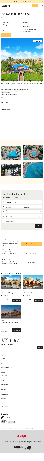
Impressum (17, 428)
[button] (39, 6)
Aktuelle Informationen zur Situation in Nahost (21, 1)
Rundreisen (3, 389)
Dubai (2, 363)
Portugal (3, 372)
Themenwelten (5, 384)
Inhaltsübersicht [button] (6, 109)
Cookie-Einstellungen (29, 428)
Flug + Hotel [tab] (6, 197)
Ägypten (3, 360)
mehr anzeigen (5, 102)
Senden (40, 347)
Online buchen (5, 34)
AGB (22, 428)
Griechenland (4, 375)
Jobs (6, 428)
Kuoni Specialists (4, 406)
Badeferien (3, 386)
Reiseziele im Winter (6, 353)
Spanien (2, 377)
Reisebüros (3, 401)
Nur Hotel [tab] (15, 197)
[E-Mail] (18, 347)
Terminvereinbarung (5, 403)
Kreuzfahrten (4, 392)
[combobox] (23, 202)
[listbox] (23, 211)
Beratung (3, 398)
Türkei (2, 370)
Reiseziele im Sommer (6, 367)
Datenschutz (11, 428)
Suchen (38, 225)
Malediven (3, 358)
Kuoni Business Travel (6, 408)
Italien (2, 380)
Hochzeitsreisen (4, 394)
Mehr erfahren (16, 300)
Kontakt (35, 5)
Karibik (2, 355)
